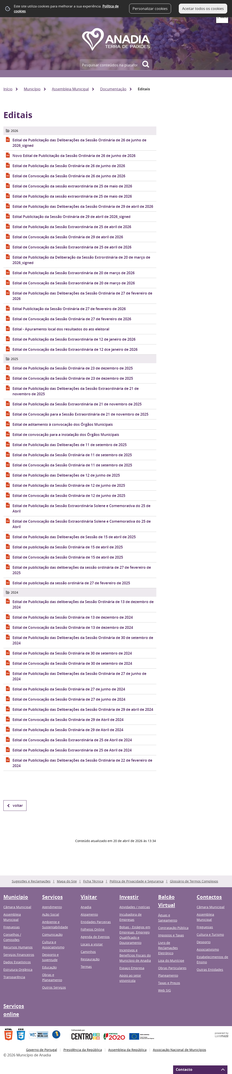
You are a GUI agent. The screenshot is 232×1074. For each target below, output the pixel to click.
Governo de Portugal (41, 1050)
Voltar (18, 805)
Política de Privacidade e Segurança (137, 881)
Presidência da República (82, 1050)
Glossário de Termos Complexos (194, 881)
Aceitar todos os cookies (203, 8)
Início (7, 89)
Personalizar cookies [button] (150, 8)
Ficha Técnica (93, 881)
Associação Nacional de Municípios (179, 1050)
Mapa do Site (67, 881)
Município (32, 89)
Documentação (113, 89)
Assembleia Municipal (70, 89)
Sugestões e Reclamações (31, 881)
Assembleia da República (127, 1050)
